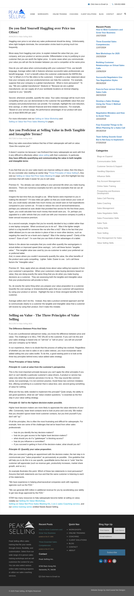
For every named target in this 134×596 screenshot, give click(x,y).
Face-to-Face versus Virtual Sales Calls (109, 90)
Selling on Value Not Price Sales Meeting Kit (28, 122)
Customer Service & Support (109, 166)
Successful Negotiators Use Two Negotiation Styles (109, 78)
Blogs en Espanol (105, 156)
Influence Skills (103, 176)
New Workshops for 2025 (108, 53)
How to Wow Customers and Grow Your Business (109, 31)
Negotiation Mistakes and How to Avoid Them (110, 114)
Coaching (74, 14)
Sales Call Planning (105, 198)
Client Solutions (88, 14)
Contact (110, 14)
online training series (22, 507)
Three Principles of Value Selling (63, 173)
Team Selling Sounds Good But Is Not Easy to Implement (109, 138)
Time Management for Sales (109, 238)
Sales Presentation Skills (108, 218)
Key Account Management (108, 181)
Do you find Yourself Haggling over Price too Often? (42, 30)
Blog (101, 14)
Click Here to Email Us (99, 4)
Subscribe (112, 553)
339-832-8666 (119, 4)
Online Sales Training (106, 186)
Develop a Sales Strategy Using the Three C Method (108, 102)
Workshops (43, 14)
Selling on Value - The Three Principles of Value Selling (44, 317)
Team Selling (103, 233)
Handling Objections (106, 171)
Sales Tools (102, 223)
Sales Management (105, 208)
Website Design (97, 590)
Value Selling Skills (105, 243)
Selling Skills (102, 228)
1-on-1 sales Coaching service (65, 504)
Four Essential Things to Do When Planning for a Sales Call (110, 126)
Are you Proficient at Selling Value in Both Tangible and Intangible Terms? (47, 132)
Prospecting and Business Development (108, 192)
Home (32, 14)
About (119, 14)
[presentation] (112, 544)
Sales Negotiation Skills (107, 213)
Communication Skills (106, 161)
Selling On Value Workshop (32, 501)
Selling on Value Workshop (47, 119)
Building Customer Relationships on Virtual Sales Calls (110, 65)
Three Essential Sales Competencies (106, 43)
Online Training (60, 14)
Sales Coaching (104, 203)
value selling (43, 155)
